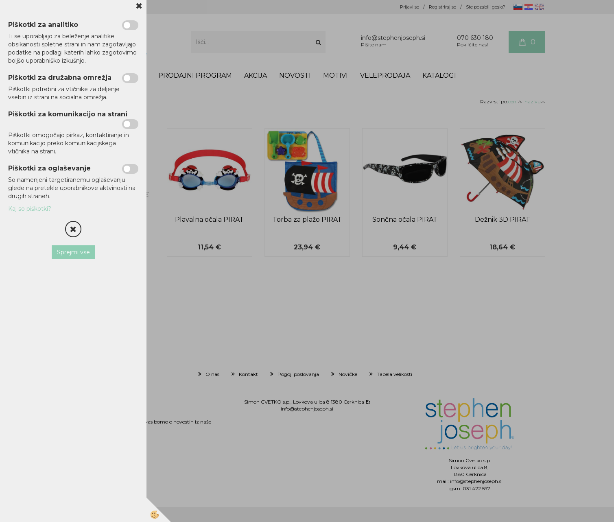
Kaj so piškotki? (29, 208)
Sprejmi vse (73, 252)
